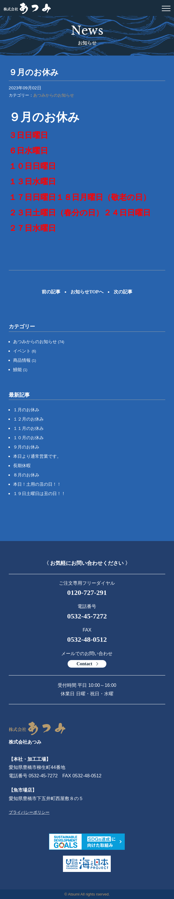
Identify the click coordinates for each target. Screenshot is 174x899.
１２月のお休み (28, 418)
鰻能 (20, 369)
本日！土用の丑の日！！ (37, 484)
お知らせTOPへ (87, 291)
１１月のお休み (28, 428)
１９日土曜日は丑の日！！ (39, 493)
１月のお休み (26, 409)
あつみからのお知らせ (53, 95)
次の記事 (123, 291)
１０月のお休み (28, 437)
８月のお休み (26, 474)
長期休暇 (22, 465)
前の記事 (51, 291)
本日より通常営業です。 (37, 456)
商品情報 (24, 360)
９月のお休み (26, 446)
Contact (84, 663)
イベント (24, 350)
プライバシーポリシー (29, 812)
